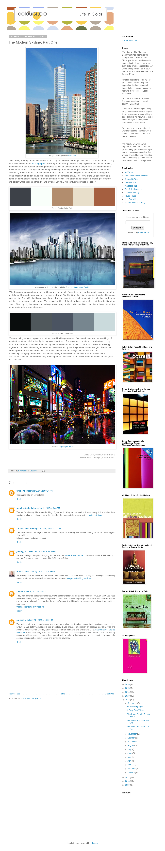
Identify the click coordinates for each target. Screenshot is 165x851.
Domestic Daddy (132, 192)
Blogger (94, 843)
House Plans (130, 196)
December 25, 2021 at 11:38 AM (42, 551)
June (130, 753)
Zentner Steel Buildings (27, 528)
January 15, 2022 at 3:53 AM (42, 571)
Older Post (109, 694)
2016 (127, 684)
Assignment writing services (78, 578)
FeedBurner (143, 233)
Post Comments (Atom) (31, 698)
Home (62, 694)
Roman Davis (22, 571)
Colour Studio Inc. (130, 40)
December (132, 703)
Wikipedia (72, 156)
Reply (19, 499)
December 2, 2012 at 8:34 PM (39, 491)
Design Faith (130, 182)
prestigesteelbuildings (26, 508)
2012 (127, 700)
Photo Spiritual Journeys (135, 203)
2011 (127, 777)
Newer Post (14, 694)
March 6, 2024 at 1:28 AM (35, 592)
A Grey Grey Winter (135, 710)
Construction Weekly (81, 287)
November (132, 734)
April (130, 761)
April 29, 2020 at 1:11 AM (51, 528)
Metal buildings (95, 515)
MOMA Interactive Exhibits (136, 176)
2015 (127, 688)
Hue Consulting (131, 199)
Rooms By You (131, 179)
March (131, 765)
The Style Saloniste (133, 189)
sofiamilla (21, 620)
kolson (19, 592)
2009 (127, 785)
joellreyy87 (21, 551)
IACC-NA (129, 172)
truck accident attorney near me (30, 607)
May (130, 757)
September (133, 741)
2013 (127, 696)
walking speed (39, 163)
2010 (127, 781)
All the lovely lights (135, 706)
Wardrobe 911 (131, 186)
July (130, 749)
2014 (127, 692)
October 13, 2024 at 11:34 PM (40, 620)
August (131, 745)
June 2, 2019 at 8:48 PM (49, 508)
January (131, 772)
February (132, 769)
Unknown (20, 491)
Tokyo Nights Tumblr (66, 447)
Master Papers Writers (74, 555)
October (131, 738)
